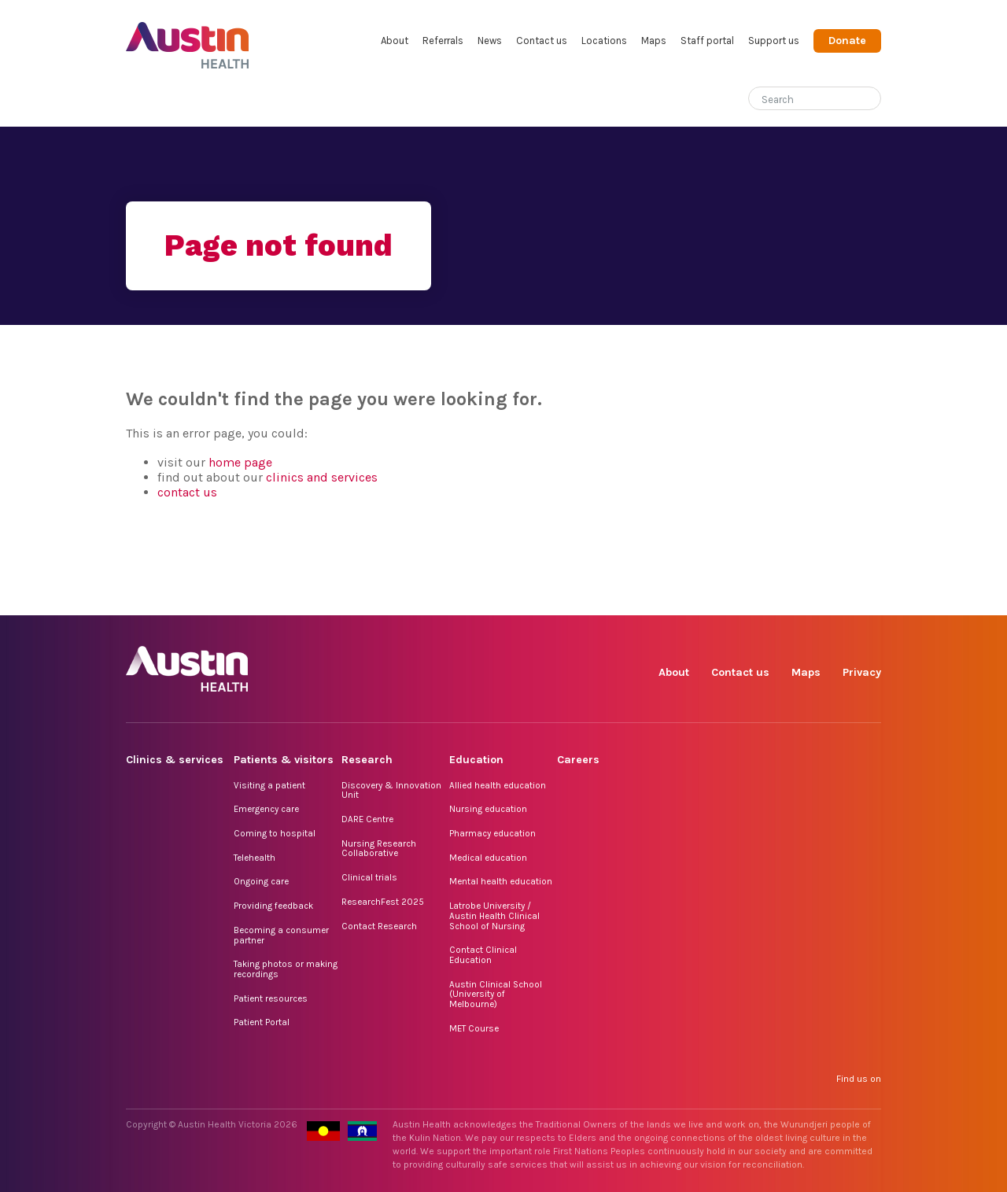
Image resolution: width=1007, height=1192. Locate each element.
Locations (604, 40)
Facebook (687, 597)
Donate (847, 40)
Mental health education (500, 881)
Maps (653, 40)
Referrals (442, 40)
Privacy (862, 672)
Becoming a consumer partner (281, 935)
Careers (578, 759)
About (394, 40)
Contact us (541, 40)
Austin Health (187, 39)
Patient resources (271, 998)
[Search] (796, 96)
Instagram (723, 597)
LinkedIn (796, 597)
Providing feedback (273, 905)
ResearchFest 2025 (382, 901)
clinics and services (322, 477)
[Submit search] (869, 100)
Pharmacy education (492, 833)
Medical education (488, 857)
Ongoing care (261, 881)
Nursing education (488, 808)
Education (476, 759)
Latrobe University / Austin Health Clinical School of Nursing (494, 915)
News (490, 40)
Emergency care (266, 808)
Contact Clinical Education (483, 954)
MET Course (474, 1028)
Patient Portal (262, 1022)
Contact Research (379, 926)
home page (240, 462)
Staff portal (707, 40)
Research (367, 759)
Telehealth (254, 857)
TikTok (760, 597)
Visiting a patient (269, 785)
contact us (187, 492)
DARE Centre (367, 819)
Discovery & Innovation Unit (391, 790)
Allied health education (497, 785)
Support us (773, 40)
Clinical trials (369, 877)
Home (136, 99)
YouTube (868, 597)
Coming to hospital (274, 833)
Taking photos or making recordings (286, 969)
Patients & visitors (284, 759)
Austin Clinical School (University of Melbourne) (495, 994)
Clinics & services (174, 759)
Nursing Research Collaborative (378, 848)
